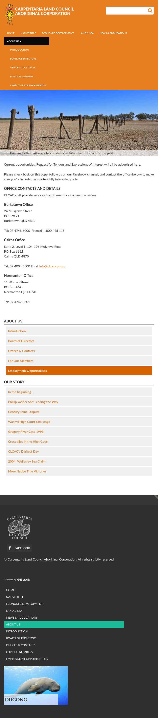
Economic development (58, 33)
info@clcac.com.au (52, 266)
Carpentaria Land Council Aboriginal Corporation (44, 11)
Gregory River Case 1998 (26, 431)
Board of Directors (23, 58)
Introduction (19, 49)
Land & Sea (87, 33)
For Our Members (21, 76)
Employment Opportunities (28, 85)
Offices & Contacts (22, 67)
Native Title (28, 33)
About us (14, 41)
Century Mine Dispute (24, 412)
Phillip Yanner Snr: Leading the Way (33, 402)
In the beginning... (20, 392)
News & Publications (113, 33)
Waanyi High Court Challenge (29, 421)
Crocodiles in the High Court (28, 441)
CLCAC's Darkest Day (23, 451)
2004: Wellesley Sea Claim (27, 461)
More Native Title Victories (27, 471)
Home (11, 33)
